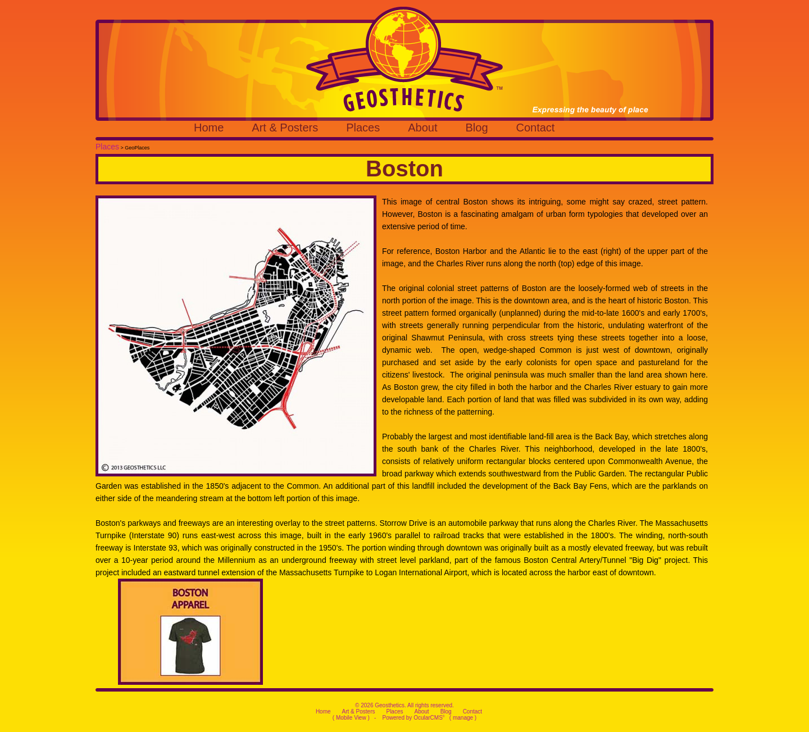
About (422, 127)
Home (209, 127)
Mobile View (351, 718)
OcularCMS (428, 718)
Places (363, 127)
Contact (535, 127)
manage (463, 718)
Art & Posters (285, 127)
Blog (476, 127)
